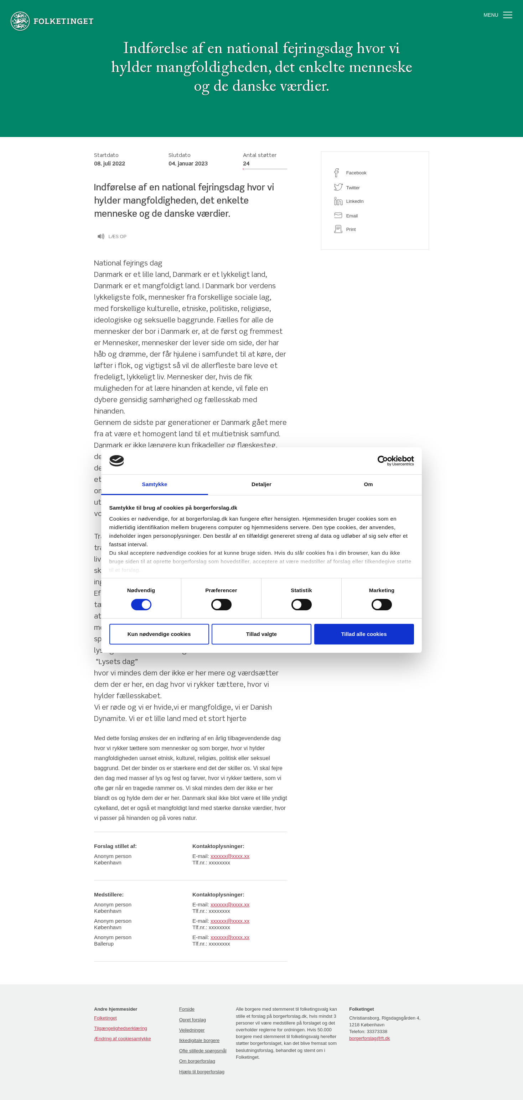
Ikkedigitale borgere (199, 1040)
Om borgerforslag (197, 1061)
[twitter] (375, 187)
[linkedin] (375, 201)
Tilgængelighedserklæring (120, 1028)
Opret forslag (192, 1019)
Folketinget (105, 1018)
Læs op (111, 237)
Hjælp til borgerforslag (201, 1071)
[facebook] (375, 173)
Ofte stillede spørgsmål (203, 1050)
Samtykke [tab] (154, 484)
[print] (375, 229)
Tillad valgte (261, 634)
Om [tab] (368, 484)
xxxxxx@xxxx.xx (230, 856)
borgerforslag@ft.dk (369, 1038)
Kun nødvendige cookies (159, 634)
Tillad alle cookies (364, 634)
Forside (187, 1009)
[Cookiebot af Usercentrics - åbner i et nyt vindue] (383, 461)
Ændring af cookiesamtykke (122, 1038)
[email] (375, 215)
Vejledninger (192, 1030)
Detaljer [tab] (261, 484)
